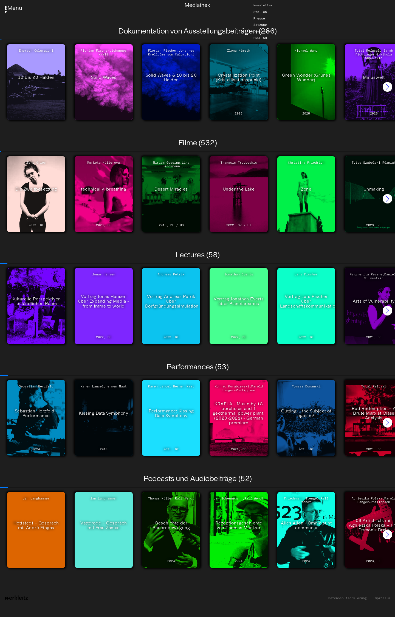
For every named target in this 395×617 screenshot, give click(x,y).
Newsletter (263, 5)
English (260, 38)
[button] (387, 87)
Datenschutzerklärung (347, 598)
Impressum (381, 598)
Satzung (260, 25)
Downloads (262, 31)
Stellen (260, 12)
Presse (259, 18)
